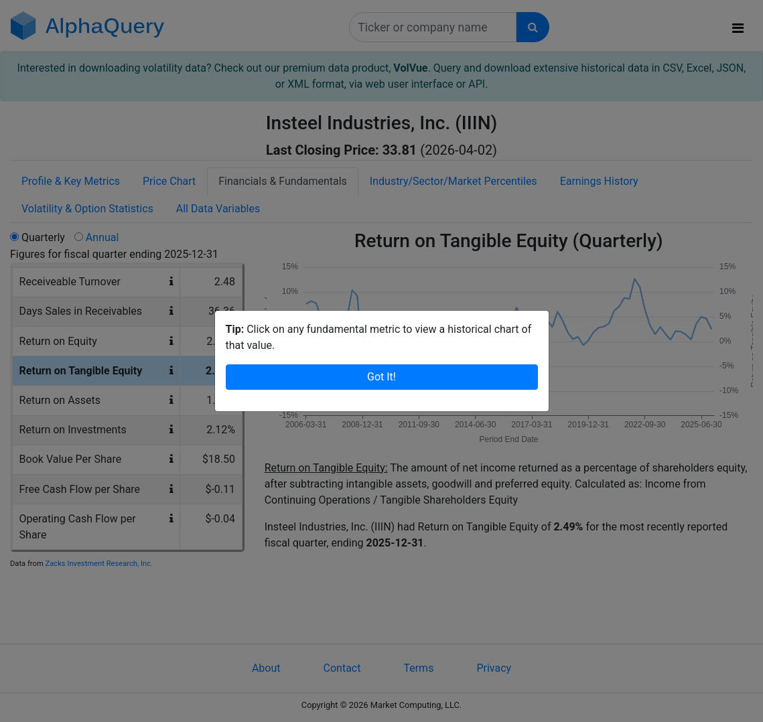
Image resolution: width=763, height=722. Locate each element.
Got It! (381, 376)
